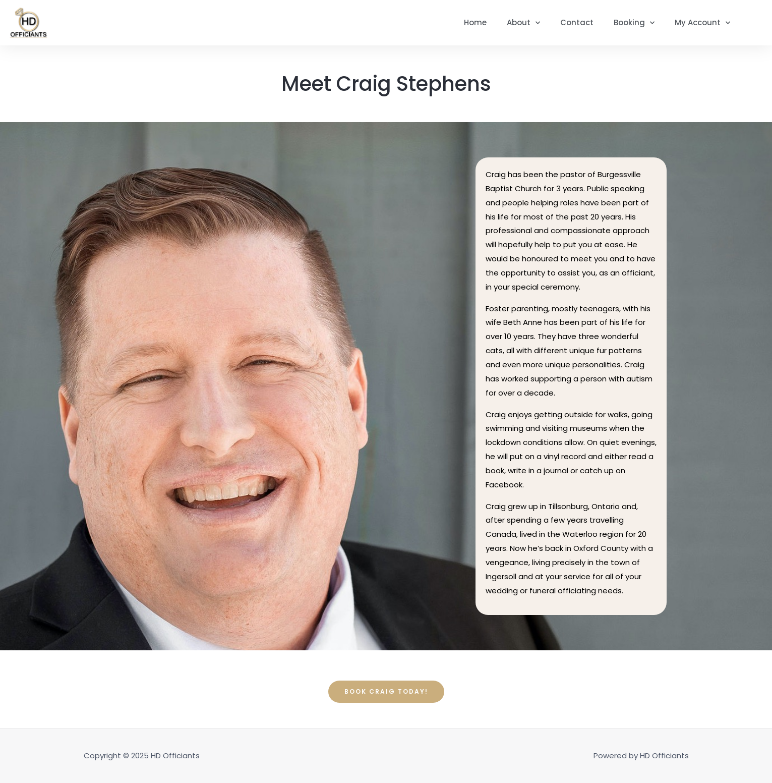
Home (475, 22)
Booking (634, 23)
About (523, 23)
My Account (702, 23)
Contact (576, 22)
